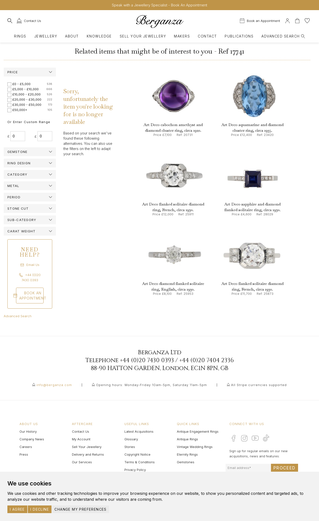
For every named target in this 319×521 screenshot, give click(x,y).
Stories (129, 447)
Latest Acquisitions (138, 431)
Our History (28, 431)
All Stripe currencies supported (259, 385)
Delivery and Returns (88, 454)
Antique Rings (187, 439)
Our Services (82, 462)
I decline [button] (39, 509)
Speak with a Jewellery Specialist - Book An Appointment (159, 5)
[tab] (30, 72)
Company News (31, 439)
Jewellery (45, 36)
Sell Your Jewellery (143, 36)
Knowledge (99, 36)
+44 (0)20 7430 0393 (147, 360)
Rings (20, 36)
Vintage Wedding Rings (195, 447)
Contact (207, 36)
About (72, 36)
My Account (81, 439)
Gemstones (185, 462)
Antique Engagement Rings (197, 431)
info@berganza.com (54, 385)
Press (23, 454)
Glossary (131, 439)
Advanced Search (18, 316)
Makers (182, 36)
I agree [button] (17, 509)
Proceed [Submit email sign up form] (284, 467)
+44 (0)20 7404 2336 (206, 360)
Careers (25, 447)
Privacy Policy (135, 470)
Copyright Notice (137, 454)
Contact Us (80, 431)
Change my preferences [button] (80, 509)
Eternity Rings (187, 454)
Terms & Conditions (139, 462)
